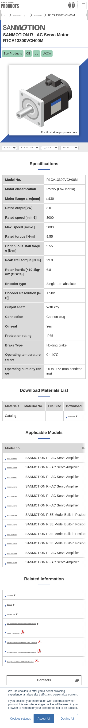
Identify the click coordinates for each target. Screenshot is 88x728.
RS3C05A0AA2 (19, 478)
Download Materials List (48, 148)
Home (8, 15)
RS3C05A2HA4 (19, 563)
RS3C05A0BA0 (19, 497)
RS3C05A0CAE (19, 535)
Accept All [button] (44, 718)
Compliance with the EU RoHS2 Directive (39, 672)
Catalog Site (16, 624)
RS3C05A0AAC (19, 487)
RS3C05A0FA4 (18, 544)
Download (76, 426)
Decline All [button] (67, 718)
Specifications (13, 148)
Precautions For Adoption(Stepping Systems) (42, 663)
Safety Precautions (22, 644)
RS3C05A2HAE (19, 573)
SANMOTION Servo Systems (36, 15)
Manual (13, 615)
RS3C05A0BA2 (19, 506)
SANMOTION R (70, 15)
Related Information (51, 157)
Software (14, 605)
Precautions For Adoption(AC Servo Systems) (43, 653)
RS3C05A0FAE (18, 554)
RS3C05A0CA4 (19, 525)
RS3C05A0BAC (19, 515)
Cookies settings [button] (20, 718)
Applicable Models (16, 157)
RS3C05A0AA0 (19, 468)
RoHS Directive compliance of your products (42, 634)
